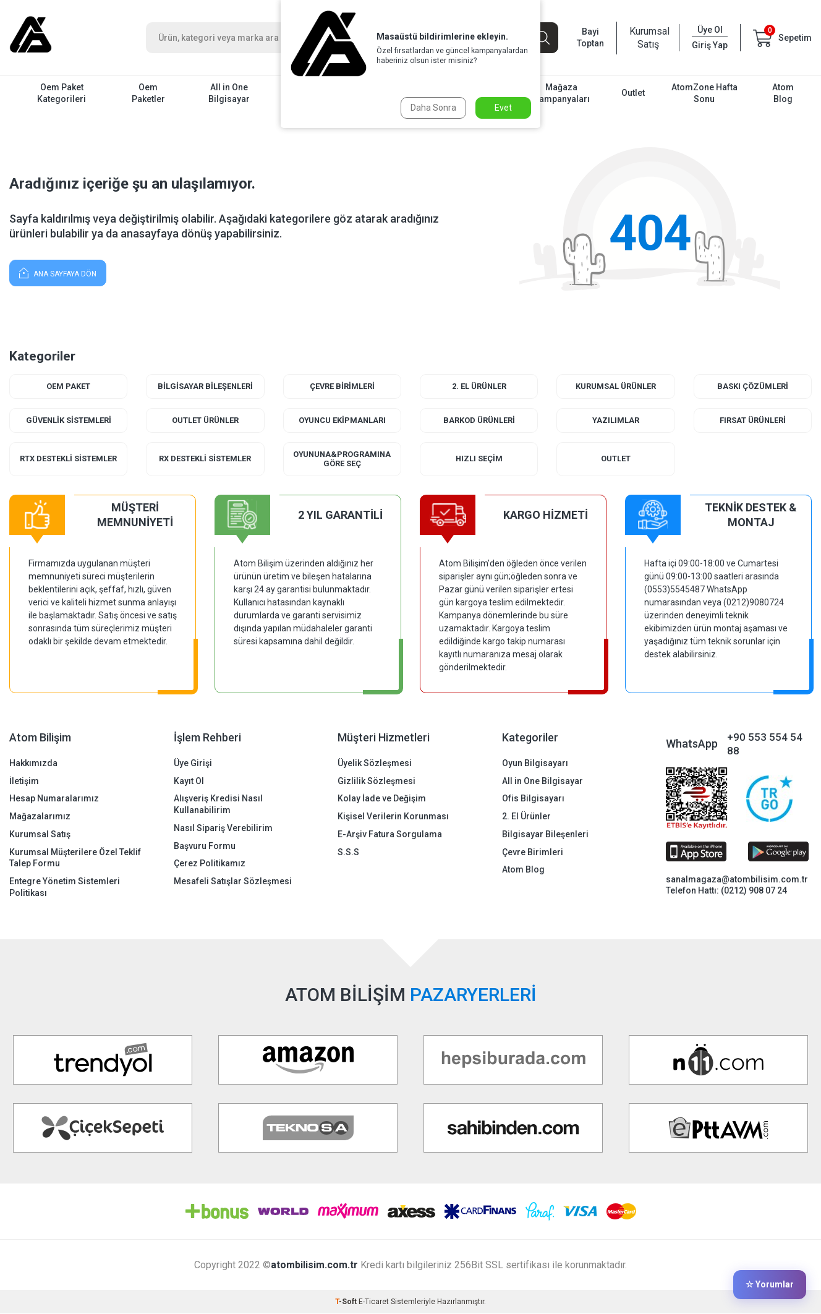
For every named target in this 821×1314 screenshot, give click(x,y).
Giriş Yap (710, 45)
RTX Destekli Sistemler (68, 459)
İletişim (24, 781)
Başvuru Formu (205, 846)
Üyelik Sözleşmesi (375, 763)
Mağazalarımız (39, 817)
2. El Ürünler (478, 386)
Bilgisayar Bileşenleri (205, 386)
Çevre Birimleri (342, 386)
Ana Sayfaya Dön (57, 272)
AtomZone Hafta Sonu (704, 93)
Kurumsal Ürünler (615, 386)
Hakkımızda (33, 763)
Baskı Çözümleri (752, 386)
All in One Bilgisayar (229, 93)
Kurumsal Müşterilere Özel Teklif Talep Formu (75, 858)
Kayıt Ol (189, 781)
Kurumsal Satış (647, 37)
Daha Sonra (433, 108)
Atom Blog (783, 93)
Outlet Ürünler (205, 420)
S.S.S (348, 852)
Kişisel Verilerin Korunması (393, 817)
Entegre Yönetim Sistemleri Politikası (64, 887)
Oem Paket (68, 386)
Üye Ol (710, 30)
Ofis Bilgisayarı (533, 799)
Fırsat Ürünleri (752, 420)
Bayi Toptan (590, 37)
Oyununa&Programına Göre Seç (342, 459)
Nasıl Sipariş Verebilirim (223, 828)
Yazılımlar (615, 420)
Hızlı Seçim (479, 459)
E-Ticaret (374, 1302)
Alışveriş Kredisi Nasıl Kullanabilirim (218, 805)
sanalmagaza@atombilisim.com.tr (737, 879)
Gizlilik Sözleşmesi (376, 781)
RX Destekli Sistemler (205, 459)
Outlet (633, 93)
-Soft (347, 1302)
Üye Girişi (193, 763)
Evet (503, 108)
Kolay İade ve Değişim (382, 799)
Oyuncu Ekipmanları (342, 420)
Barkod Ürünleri (479, 420)
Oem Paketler (148, 93)
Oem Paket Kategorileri (61, 93)
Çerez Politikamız (209, 864)
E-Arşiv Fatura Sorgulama (390, 834)
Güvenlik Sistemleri (68, 420)
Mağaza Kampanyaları (562, 93)
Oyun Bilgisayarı (535, 763)
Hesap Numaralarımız (54, 799)
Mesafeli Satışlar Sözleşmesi (233, 882)
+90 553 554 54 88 (764, 744)
